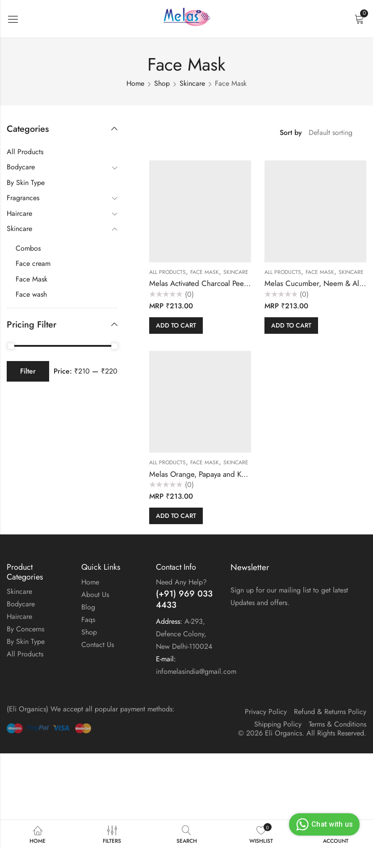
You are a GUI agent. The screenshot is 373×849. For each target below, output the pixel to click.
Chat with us (323, 824)
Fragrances (23, 198)
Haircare (19, 213)
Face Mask (204, 272)
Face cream (33, 263)
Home (135, 83)
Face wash (31, 294)
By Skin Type (26, 182)
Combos (28, 248)
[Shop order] (334, 132)
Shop (162, 83)
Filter (28, 371)
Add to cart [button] (176, 325)
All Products (167, 272)
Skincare (192, 83)
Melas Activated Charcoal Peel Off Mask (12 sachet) (231, 283)
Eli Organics (283, 733)
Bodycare (21, 167)
